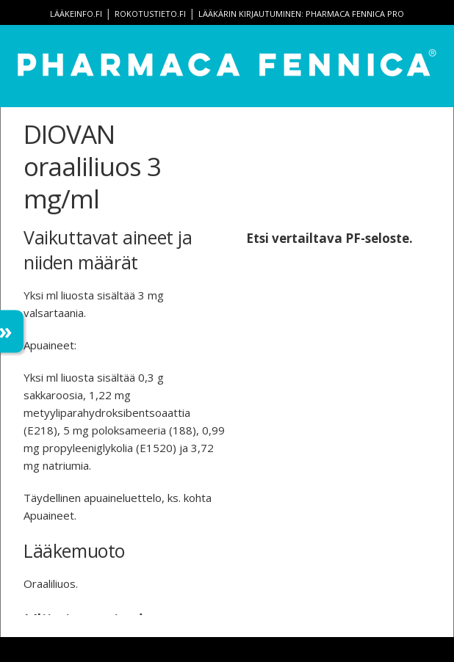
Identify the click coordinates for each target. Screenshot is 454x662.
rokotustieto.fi (150, 13)
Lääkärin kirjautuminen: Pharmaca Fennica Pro (301, 13)
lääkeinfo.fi (76, 13)
